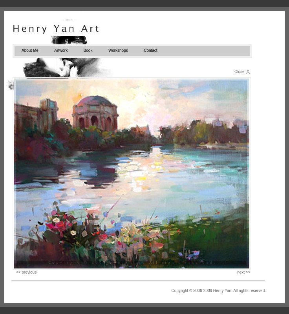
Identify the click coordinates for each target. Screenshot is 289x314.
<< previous (26, 272)
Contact (150, 50)
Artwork (61, 50)
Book (88, 50)
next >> (243, 272)
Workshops (118, 50)
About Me (30, 50)
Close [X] (242, 71)
